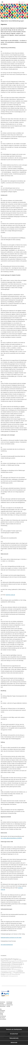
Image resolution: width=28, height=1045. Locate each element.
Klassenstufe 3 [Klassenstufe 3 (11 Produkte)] (18, 962)
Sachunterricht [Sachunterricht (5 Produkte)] (16, 974)
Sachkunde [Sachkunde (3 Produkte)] (8, 974)
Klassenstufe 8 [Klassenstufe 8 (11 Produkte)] (6, 967)
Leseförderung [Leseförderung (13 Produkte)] (6, 973)
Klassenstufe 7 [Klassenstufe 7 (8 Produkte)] (16, 966)
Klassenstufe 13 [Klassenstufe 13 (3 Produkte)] (13, 971)
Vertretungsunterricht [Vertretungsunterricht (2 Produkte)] (13, 976)
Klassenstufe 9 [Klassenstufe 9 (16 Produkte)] (17, 967)
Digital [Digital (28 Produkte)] (15, 959)
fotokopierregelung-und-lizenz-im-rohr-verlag (11, 937)
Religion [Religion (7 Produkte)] (3, 974)
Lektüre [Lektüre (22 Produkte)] (20, 971)
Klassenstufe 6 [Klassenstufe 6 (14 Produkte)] (6, 966)
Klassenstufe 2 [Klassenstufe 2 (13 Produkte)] (7, 962)
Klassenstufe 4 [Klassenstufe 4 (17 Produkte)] (6, 964)
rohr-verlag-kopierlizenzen (7, 944)
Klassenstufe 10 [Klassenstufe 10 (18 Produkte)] (7, 969)
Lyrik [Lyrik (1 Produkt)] (12, 972)
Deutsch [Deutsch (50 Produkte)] (9, 959)
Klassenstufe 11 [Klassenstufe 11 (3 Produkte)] (17, 969)
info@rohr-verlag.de (10, 594)
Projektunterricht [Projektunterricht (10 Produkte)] (19, 973)
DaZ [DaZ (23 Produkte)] (2, 959)
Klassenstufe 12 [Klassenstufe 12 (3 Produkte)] (5, 971)
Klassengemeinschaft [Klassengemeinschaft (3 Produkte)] (14, 961)
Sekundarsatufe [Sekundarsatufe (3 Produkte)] (4, 976)
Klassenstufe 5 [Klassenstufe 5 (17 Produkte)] (18, 964)
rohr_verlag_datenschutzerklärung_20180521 (11, 838)
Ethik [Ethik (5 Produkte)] (20, 959)
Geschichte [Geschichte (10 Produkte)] (4, 961)
